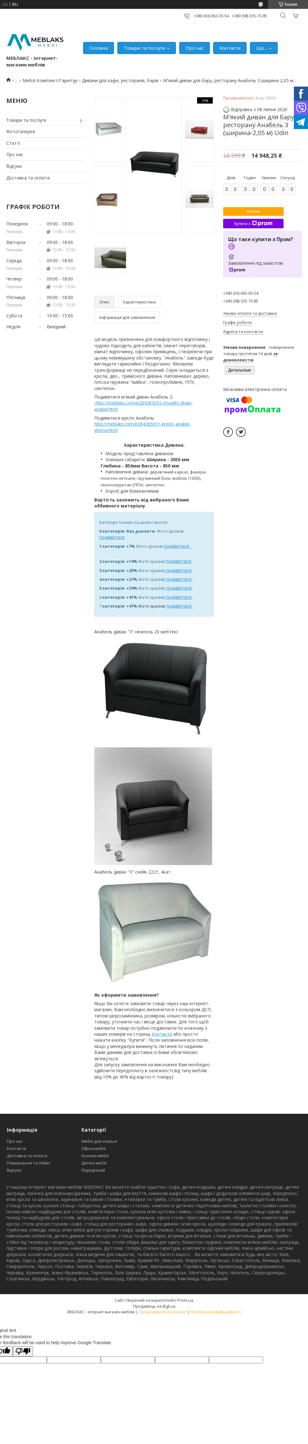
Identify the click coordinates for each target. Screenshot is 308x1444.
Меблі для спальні (99, 1141)
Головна (98, 48)
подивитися (111, 537)
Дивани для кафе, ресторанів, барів (120, 80)
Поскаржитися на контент (162, 1312)
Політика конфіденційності (216, 1312)
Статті (13, 143)
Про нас (194, 48)
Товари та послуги (144, 48)
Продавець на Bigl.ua (154, 1306)
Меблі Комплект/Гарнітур (50, 80)
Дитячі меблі (94, 1163)
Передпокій (93, 1170)
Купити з (253, 223)
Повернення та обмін (28, 1163)
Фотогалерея (20, 131)
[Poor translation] (23, 1351)
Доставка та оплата (28, 178)
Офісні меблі (93, 1148)
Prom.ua (185, 1300)
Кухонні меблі (95, 1155)
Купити (253, 211)
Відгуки (14, 166)
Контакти (229, 48)
